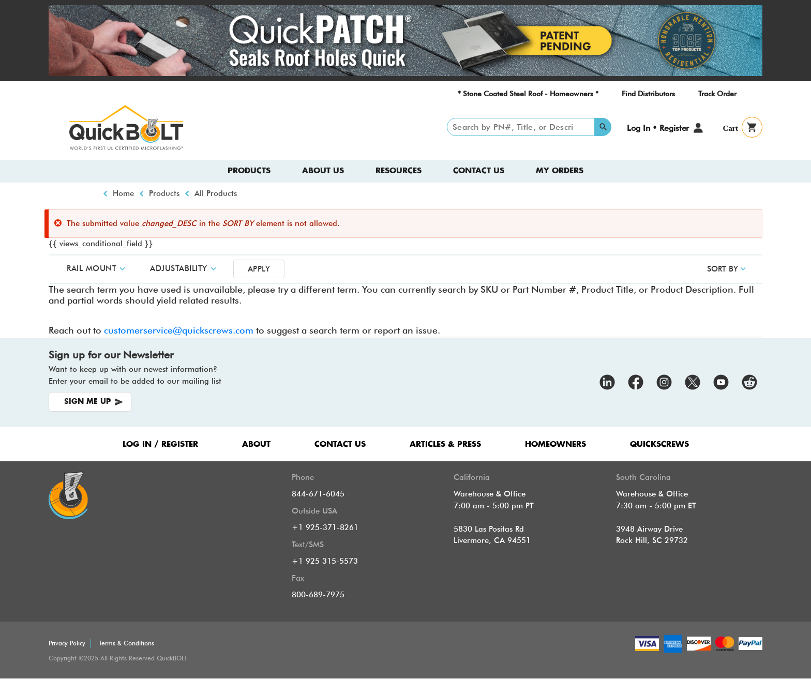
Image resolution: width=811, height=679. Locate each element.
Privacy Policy (67, 643)
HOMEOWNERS (555, 444)
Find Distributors (648, 93)
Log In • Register (658, 128)
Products (249, 171)
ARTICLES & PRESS (445, 444)
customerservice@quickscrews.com (178, 330)
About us (323, 171)
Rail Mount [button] (91, 268)
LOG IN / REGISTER (160, 444)
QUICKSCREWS (659, 444)
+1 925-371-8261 (325, 527)
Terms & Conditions (126, 643)
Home (123, 193)
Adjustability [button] (178, 268)
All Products (215, 193)
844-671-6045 (318, 494)
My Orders (559, 171)
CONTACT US (340, 444)
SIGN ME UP (87, 401)
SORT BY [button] (722, 269)
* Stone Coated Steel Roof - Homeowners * (528, 93)
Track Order (717, 93)
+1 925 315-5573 (325, 561)
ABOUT (256, 444)
